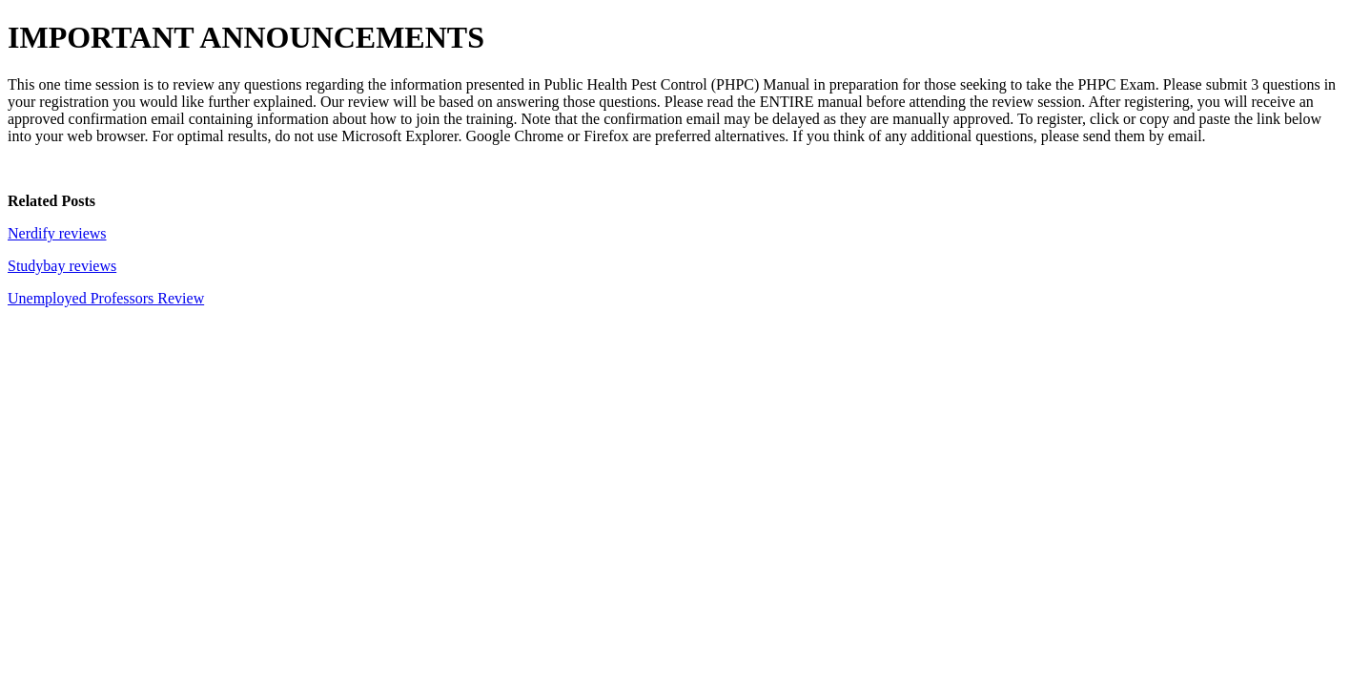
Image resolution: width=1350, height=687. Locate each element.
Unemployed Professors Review (106, 298)
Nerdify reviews (57, 233)
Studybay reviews (62, 266)
